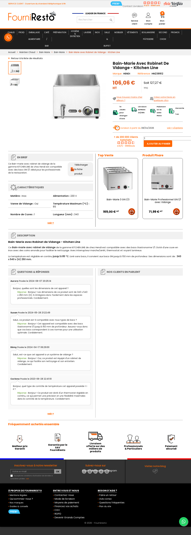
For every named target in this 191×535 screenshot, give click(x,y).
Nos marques (16, 502)
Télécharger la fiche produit (81, 169)
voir (27, 479)
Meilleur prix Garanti (19, 447)
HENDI (126, 73)
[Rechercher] (95, 20)
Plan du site (105, 506)
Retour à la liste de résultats (27, 58)
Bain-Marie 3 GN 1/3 (118, 199)
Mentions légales (18, 495)
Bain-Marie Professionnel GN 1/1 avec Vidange (162, 201)
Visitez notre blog (155, 466)
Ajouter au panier (158, 143)
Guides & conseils (19, 506)
